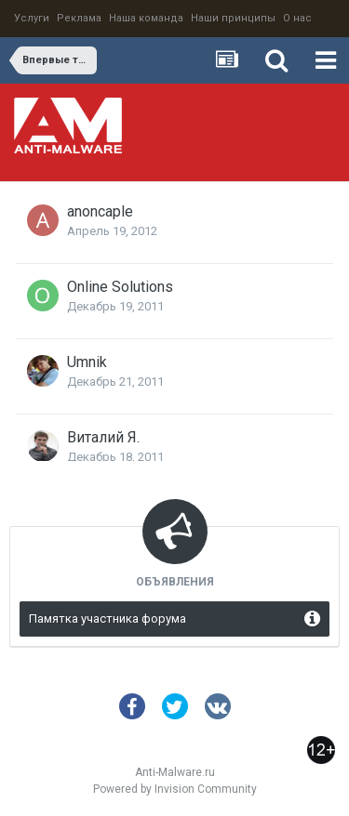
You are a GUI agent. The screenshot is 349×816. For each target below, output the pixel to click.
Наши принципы (233, 18)
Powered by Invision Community (175, 789)
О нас (297, 18)
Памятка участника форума (107, 618)
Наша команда (146, 18)
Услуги (31, 18)
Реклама (79, 18)
